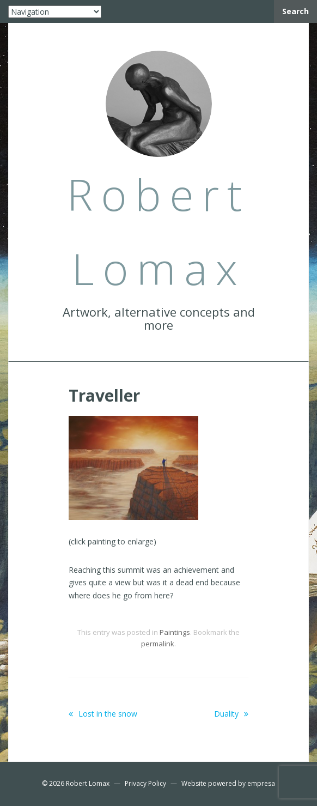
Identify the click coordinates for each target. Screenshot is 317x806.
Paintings (175, 632)
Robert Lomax (87, 783)
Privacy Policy (145, 783)
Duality (231, 713)
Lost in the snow (103, 713)
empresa (261, 783)
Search (295, 11)
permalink (157, 644)
